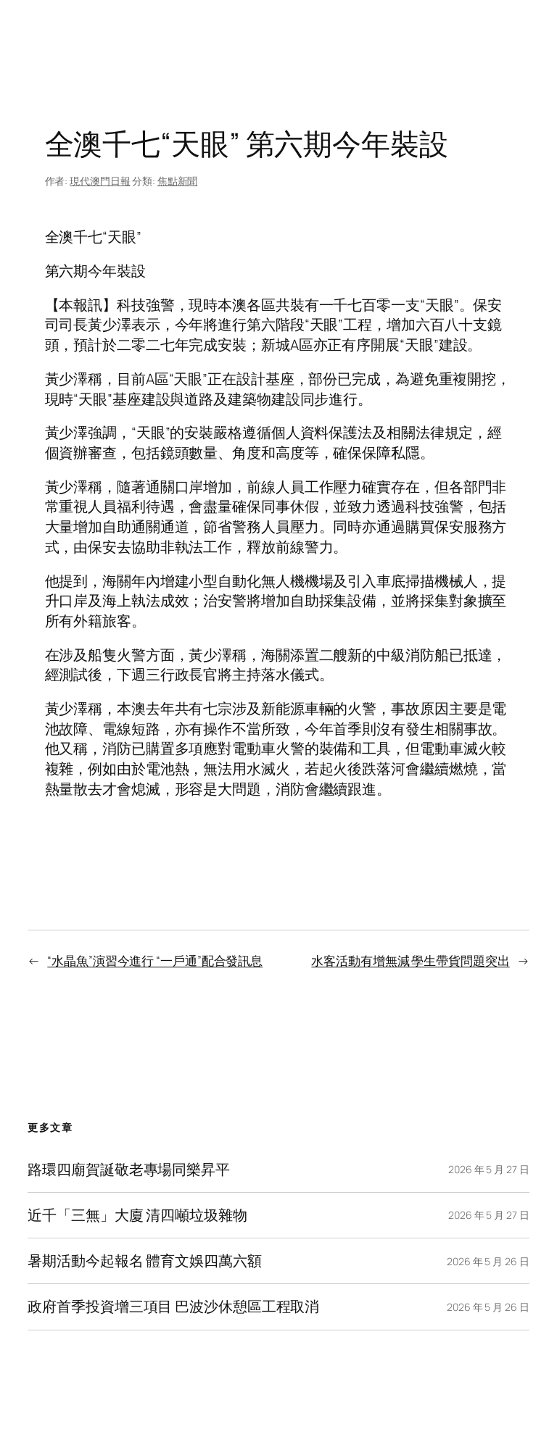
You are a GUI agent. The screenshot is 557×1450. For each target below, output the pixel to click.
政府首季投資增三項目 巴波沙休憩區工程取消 (173, 1306)
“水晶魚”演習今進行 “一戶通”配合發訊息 (155, 960)
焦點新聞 (177, 181)
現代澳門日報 (100, 181)
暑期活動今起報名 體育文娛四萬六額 (144, 1261)
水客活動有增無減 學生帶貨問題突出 (410, 960)
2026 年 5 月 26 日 (488, 1261)
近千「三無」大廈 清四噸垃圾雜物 (137, 1215)
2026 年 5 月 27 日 (488, 1169)
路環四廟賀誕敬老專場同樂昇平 (129, 1170)
